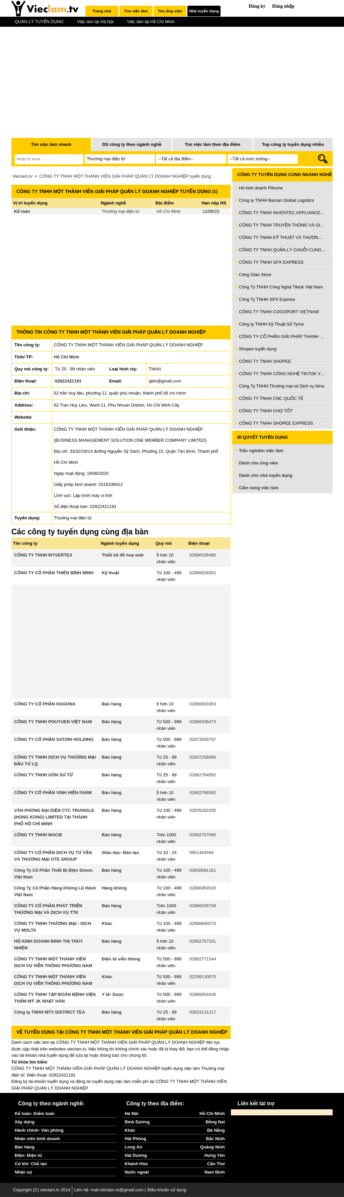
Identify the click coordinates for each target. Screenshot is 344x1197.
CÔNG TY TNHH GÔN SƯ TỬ (43, 774)
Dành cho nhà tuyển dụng (265, 475)
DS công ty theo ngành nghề (132, 144)
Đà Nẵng (216, 1130)
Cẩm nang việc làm (258, 487)
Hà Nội (132, 1113)
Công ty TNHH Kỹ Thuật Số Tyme (271, 324)
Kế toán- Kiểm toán (35, 1113)
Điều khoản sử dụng (166, 1189)
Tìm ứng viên (170, 11)
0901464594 (201, 852)
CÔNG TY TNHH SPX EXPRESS (271, 262)
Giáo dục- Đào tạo (120, 852)
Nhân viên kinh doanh (37, 1138)
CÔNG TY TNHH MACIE (38, 834)
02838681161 (202, 870)
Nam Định (214, 1172)
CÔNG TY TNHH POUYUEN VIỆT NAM (53, 721)
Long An (133, 1146)
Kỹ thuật (110, 572)
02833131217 (202, 1012)
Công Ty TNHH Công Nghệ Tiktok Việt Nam (281, 286)
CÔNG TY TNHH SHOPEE (265, 361)
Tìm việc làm (136, 11)
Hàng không (114, 887)
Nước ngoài (137, 1172)
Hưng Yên (214, 1155)
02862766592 (202, 792)
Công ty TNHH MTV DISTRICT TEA (49, 1012)
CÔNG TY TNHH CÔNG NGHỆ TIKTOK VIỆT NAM (282, 373)
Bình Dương (137, 1121)
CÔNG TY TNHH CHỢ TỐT (265, 410)
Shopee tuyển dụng (257, 348)
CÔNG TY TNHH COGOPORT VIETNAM (279, 311)
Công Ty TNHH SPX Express (267, 299)
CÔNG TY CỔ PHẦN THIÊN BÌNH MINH (53, 572)
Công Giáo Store (255, 274)
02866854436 (202, 994)
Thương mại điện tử (121, 211)
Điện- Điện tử (28, 1155)
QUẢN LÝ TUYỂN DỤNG (39, 21)
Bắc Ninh (215, 1138)
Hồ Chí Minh (169, 211)
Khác (107, 923)
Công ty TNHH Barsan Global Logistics (276, 200)
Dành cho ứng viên (258, 462)
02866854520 (202, 887)
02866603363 (202, 703)
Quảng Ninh (212, 1146)
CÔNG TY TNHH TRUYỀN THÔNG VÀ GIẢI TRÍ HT (282, 225)
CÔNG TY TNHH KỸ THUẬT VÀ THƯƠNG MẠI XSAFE (282, 237)
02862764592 (202, 774)
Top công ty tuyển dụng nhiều (293, 144)
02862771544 (202, 958)
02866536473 (202, 721)
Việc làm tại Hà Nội (95, 21)
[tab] (101, 11)
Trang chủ (101, 11)
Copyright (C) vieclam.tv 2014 (41, 1189)
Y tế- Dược (113, 994)
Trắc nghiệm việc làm (265, 451)
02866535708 (202, 905)
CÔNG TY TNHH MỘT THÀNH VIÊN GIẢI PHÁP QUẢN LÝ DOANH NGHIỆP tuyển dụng (125, 176)
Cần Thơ (216, 1163)
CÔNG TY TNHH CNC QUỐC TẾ (271, 398)
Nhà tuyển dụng (204, 11)
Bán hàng (111, 703)
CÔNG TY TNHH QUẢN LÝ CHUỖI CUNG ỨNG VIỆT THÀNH (282, 249)
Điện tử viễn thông (121, 958)
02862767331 (202, 941)
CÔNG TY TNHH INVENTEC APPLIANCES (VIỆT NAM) (282, 212)
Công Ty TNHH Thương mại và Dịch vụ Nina (281, 386)
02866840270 (202, 923)
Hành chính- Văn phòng (39, 1130)
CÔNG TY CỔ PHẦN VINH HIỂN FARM (53, 792)
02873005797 (202, 739)
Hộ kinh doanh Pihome (261, 187)
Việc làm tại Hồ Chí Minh (150, 21)
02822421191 (68, 380)
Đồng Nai (215, 1121)
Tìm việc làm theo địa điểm (212, 144)
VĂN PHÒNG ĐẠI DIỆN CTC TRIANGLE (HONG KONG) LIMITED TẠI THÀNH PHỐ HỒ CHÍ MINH (54, 817)
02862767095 (202, 834)
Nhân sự (23, 1172)
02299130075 (202, 976)
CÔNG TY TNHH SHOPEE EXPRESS (276, 423)
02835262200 (202, 810)
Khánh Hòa (136, 1163)
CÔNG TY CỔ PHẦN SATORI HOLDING (53, 739)
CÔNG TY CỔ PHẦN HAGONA (45, 703)
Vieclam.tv (22, 176)
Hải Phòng (135, 1138)
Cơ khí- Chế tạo (31, 1163)
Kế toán (22, 211)
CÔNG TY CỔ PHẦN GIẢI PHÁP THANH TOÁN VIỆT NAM (282, 336)
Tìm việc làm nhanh (51, 144)
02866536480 (202, 555)
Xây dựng (24, 1121)
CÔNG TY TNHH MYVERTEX (43, 555)
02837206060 (202, 757)
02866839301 (202, 572)
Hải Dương (136, 1155)
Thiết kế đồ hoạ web (123, 555)
